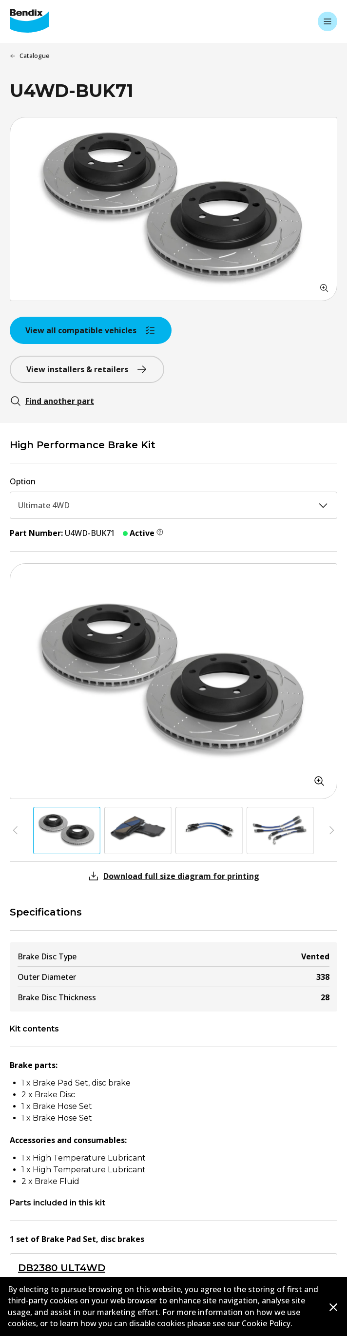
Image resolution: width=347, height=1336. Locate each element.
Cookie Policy (266, 1323)
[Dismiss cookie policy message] (333, 1307)
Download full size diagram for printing (173, 876)
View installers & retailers (87, 369)
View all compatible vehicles (90, 330)
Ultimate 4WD (173, 505)
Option (23, 481)
